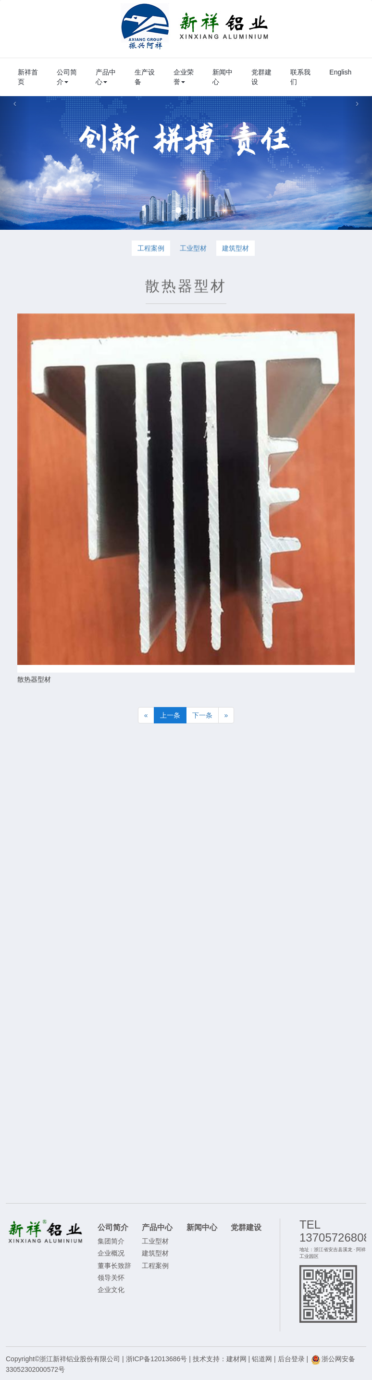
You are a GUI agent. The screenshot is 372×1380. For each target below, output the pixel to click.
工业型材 (193, 249)
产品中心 (106, 77)
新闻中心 (222, 77)
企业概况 (111, 1253)
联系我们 (300, 77)
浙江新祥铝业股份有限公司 (195, 26)
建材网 (236, 1359)
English (340, 72)
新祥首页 (28, 77)
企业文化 (111, 1289)
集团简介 (111, 1241)
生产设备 (145, 77)
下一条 (202, 715)
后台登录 (291, 1359)
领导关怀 (111, 1277)
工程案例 (150, 249)
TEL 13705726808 (334, 1230)
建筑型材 (235, 249)
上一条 (170, 715)
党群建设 (261, 77)
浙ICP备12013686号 (156, 1359)
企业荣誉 (184, 77)
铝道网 (262, 1359)
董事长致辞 (114, 1265)
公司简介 (67, 77)
